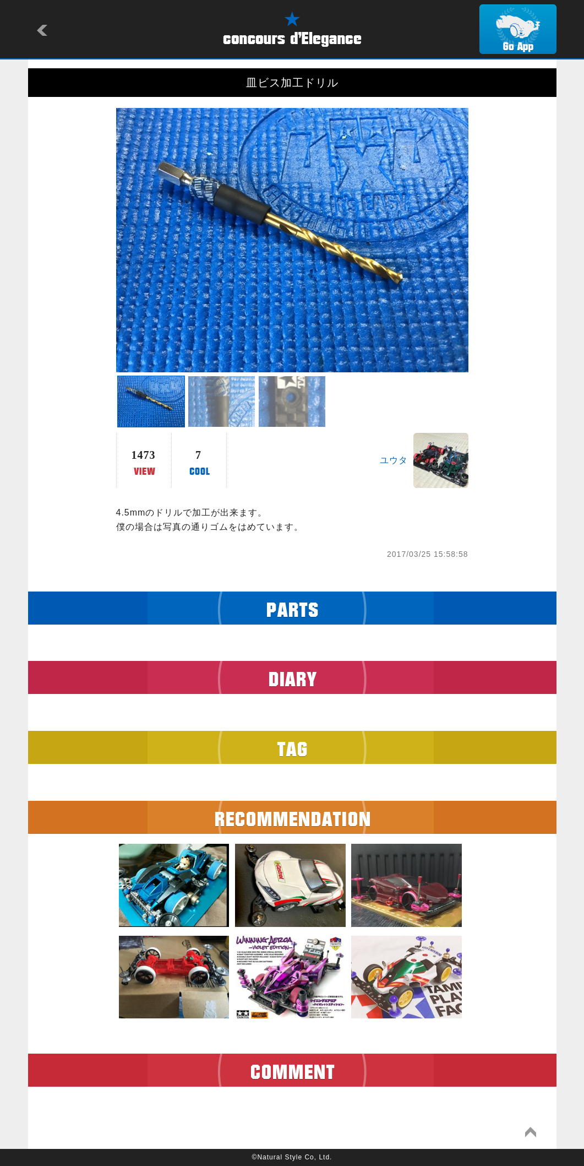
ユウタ (394, 460)
